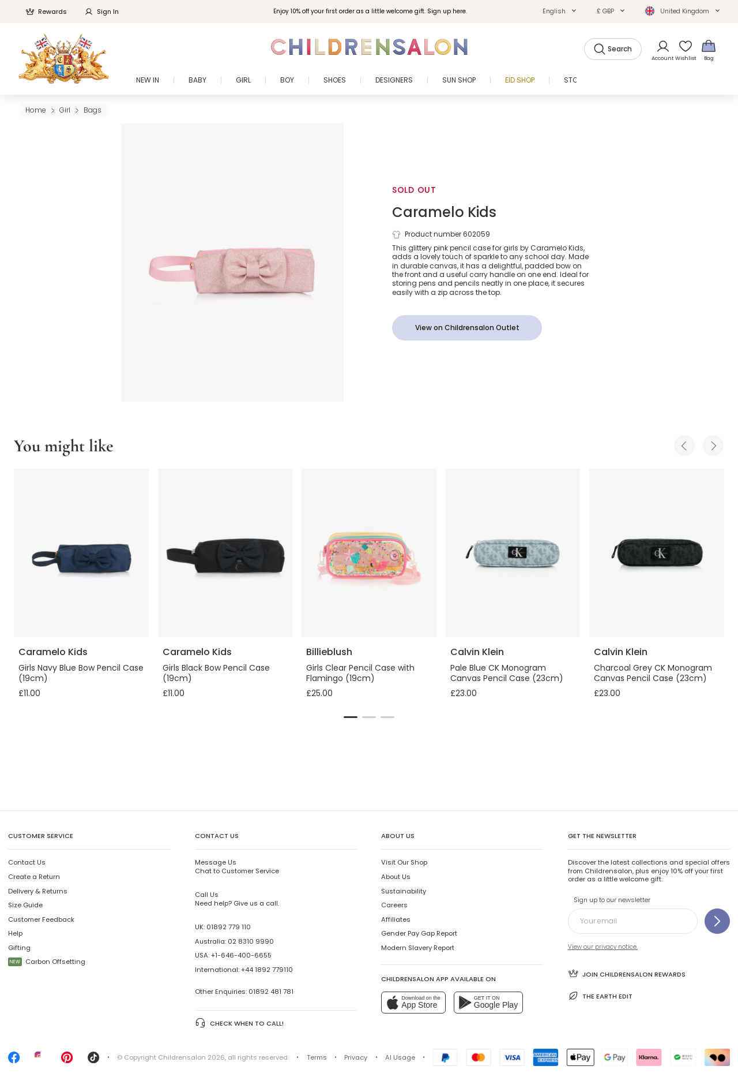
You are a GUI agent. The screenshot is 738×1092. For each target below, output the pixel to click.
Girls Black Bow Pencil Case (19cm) (216, 673)
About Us (396, 876)
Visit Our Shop (404, 862)
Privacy (355, 1057)
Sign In (101, 11)
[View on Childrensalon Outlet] (467, 328)
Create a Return (34, 876)
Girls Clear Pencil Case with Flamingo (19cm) (360, 673)
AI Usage (400, 1057)
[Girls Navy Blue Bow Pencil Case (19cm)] (81, 553)
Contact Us (27, 862)
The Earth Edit (600, 995)
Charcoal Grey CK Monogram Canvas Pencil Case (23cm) (653, 673)
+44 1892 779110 (267, 969)
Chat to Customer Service (237, 866)
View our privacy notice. (603, 947)
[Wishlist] (682, 50)
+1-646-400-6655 (241, 955)
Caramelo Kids (444, 212)
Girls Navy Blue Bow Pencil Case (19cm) (81, 673)
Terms (317, 1057)
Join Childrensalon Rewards (627, 973)
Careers (394, 905)
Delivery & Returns (37, 891)
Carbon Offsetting (46, 961)
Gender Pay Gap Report (419, 933)
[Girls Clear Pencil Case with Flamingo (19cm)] (369, 553)
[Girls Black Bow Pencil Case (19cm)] (225, 553)
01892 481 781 (270, 991)
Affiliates (396, 919)
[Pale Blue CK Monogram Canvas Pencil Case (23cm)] (513, 553)
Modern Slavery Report (417, 947)
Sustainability (403, 891)
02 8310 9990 (251, 941)
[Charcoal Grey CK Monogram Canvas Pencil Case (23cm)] (656, 553)
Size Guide (25, 905)
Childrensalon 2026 (191, 1057)
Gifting (19, 947)
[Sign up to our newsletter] (717, 921)
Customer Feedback (41, 919)
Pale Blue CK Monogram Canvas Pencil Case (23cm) (506, 673)
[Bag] (709, 50)
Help (15, 933)
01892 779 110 (228, 927)
